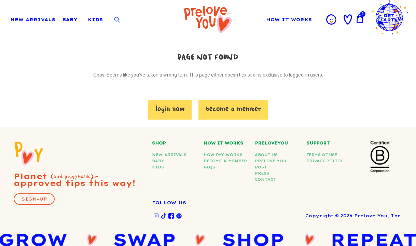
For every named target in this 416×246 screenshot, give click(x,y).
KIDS (95, 19)
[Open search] (116, 20)
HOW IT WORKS (290, 19)
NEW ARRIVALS (32, 19)
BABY (69, 19)
